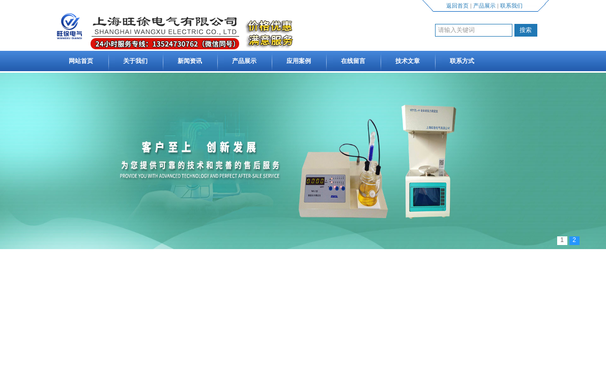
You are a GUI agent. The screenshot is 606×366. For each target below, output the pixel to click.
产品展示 (484, 6)
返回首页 (457, 6)
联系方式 (462, 61)
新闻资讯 (190, 61)
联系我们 (511, 6)
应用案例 (298, 61)
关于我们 (135, 61)
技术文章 (407, 61)
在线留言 (353, 61)
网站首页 (81, 61)
